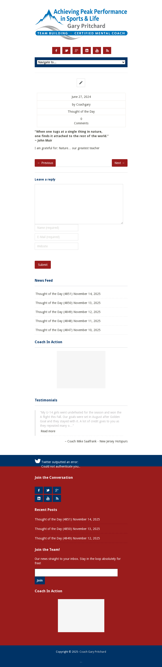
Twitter (66, 50)
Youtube (97, 50)
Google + (76, 50)
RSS (107, 50)
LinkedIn (87, 50)
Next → (119, 163)
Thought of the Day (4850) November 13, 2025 (68, 303)
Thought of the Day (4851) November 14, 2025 (68, 294)
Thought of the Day (81, 111)
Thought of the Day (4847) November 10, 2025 (68, 330)
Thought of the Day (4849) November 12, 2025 (68, 312)
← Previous (45, 163)
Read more (48, 431)
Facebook (56, 50)
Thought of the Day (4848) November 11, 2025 (68, 321)
